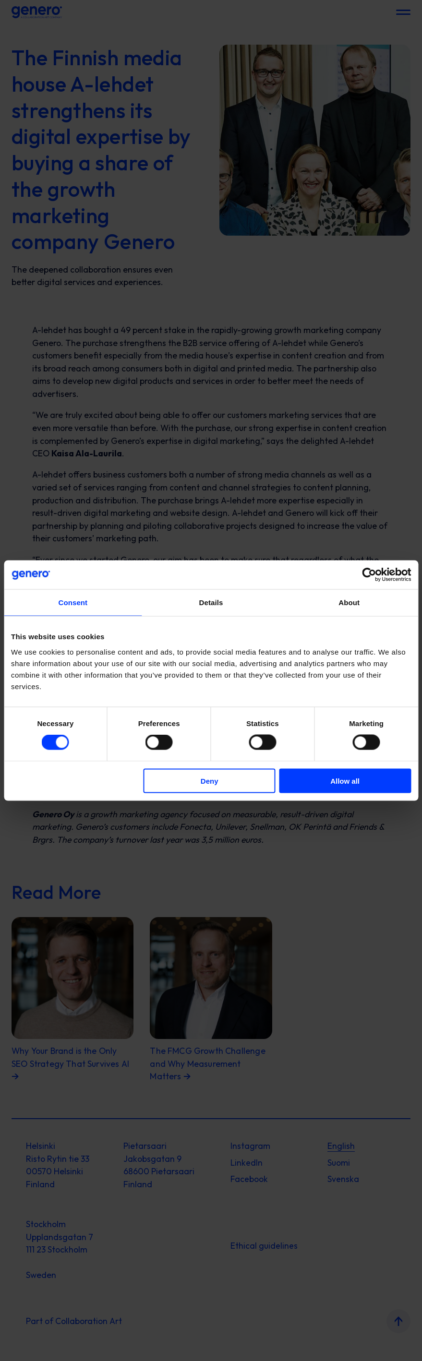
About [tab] (349, 602)
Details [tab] (211, 602)
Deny (209, 780)
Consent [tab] (72, 602)
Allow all (345, 780)
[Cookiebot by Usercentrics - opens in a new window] (369, 575)
